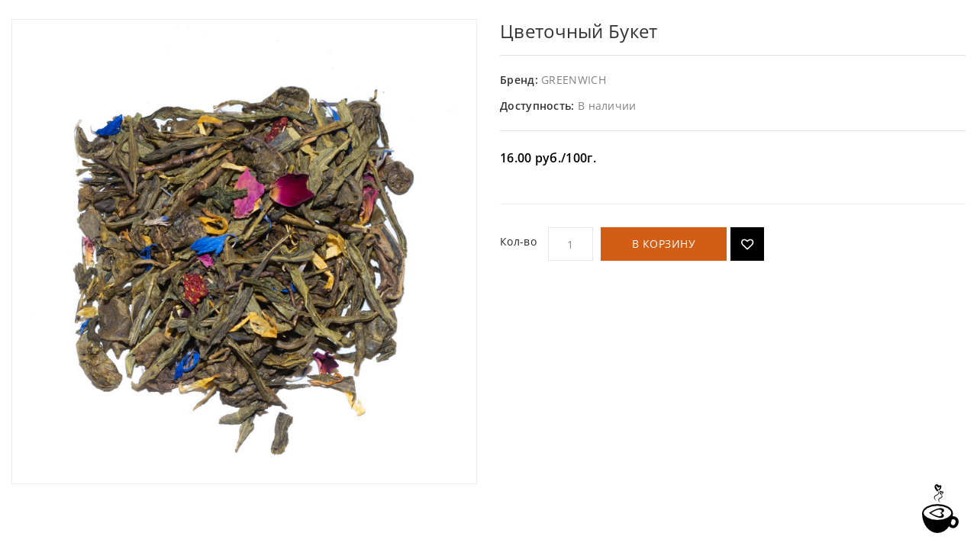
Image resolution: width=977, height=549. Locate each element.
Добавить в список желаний (747, 244)
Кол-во (518, 241)
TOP (939, 509)
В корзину (664, 243)
